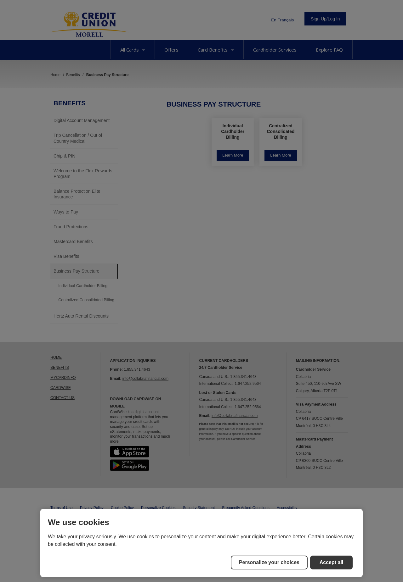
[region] (201, 543)
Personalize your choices (269, 562)
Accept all (331, 562)
